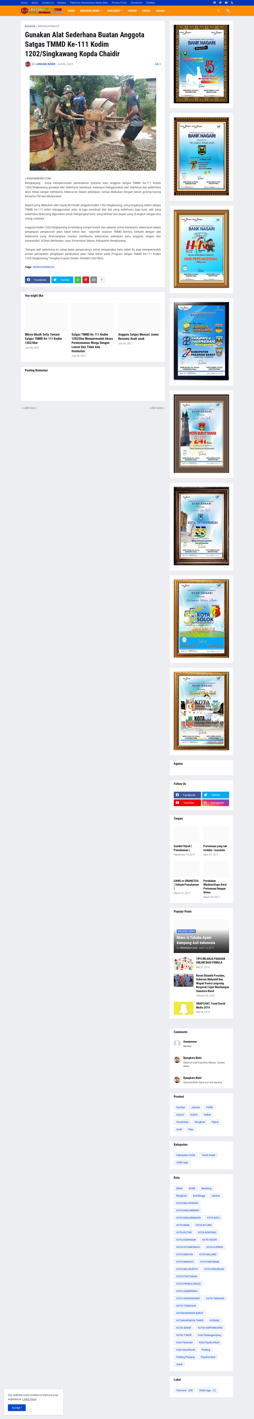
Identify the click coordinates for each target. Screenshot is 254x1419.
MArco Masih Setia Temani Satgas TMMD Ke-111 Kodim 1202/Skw (43, 339)
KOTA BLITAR (184, 1232)
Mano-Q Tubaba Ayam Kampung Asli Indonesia (196, 940)
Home (24, 2)
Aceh (179, 1129)
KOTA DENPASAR (186, 1239)
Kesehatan (182, 1121)
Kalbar (207, 1114)
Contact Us (48, 2)
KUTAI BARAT (184, 1327)
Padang (206, 1349)
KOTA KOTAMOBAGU (188, 1247)
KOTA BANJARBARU (187, 1210)
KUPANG (214, 1320)
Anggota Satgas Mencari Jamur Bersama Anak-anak (138, 337)
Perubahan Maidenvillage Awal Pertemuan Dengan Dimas (215, 886)
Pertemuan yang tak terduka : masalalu (215, 848)
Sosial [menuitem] (146, 10)
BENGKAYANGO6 (48, 26)
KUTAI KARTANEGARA (210, 1327)
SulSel (193, 1114)
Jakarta (195, 1107)
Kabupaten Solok (185, 1155)
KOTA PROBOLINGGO (188, 1283)
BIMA (179, 1188)
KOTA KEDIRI (209, 1239)
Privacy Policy (119, 2)
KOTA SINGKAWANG (188, 1298)
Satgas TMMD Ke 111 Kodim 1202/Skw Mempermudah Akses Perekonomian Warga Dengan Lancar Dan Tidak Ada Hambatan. (92, 343)
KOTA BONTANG (207, 1232)
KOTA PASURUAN (214, 1269)
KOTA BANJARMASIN (188, 1217)
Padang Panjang (185, 1357)
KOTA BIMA (182, 1225)
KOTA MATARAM (209, 1261)
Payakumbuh (208, 1357)
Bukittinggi (199, 1195)
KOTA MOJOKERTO (187, 1269)
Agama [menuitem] (160, 10)
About (34, 2)
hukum (180, 1114)
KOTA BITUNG (204, 1225)
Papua (215, 1121)
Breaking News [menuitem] (89, 10)
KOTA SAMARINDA (187, 1291)
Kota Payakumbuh (209, 1342)
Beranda (30, 26)
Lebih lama (156, 408)
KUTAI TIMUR (184, 1335)
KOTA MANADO (185, 1261)
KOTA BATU (213, 1217)
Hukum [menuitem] (132, 10)
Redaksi (62, 2)
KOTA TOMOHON (186, 1305)
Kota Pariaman (184, 1342)
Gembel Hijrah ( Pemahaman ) (183, 848)
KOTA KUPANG (214, 1247)
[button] (218, 11)
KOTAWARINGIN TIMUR (189, 1320)
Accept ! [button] (17, 1407)
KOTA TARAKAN (215, 1298)
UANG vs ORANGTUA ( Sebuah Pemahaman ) (186, 884)
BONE (192, 1188)
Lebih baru (29, 408)
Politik (209, 1107)
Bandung (207, 1188)
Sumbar (180, 1107)
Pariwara (184, 1390)
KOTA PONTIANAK (186, 1276)
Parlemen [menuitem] (113, 10)
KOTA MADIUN (184, 1254)
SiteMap (150, 2)
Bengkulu (200, 1121)
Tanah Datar (208, 1155)
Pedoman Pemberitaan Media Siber (89, 2)
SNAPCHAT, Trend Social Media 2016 (210, 1005)
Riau (190, 1129)
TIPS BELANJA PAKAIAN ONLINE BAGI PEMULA (210, 960)
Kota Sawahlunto (185, 1349)
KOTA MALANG (207, 1254)
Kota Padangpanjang (209, 1335)
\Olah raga (182, 1162)
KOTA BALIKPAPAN (187, 1203)
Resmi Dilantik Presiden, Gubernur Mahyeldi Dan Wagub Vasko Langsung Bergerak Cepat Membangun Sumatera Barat (212, 983)
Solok (179, 1364)
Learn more (29, 1399)
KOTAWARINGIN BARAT (189, 1313)
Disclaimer (136, 2)
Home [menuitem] (71, 10)
